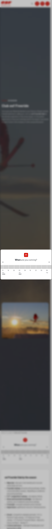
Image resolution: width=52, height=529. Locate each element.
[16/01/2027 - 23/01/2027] (33, 267)
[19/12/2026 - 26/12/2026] (11, 267)
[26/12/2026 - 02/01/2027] (17, 267)
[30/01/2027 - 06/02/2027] (44, 267)
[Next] (48, 262)
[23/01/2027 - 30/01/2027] (38, 267)
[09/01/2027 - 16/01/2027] (27, 267)
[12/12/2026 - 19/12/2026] (6, 267)
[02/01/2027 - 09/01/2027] (22, 267)
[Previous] (3, 262)
